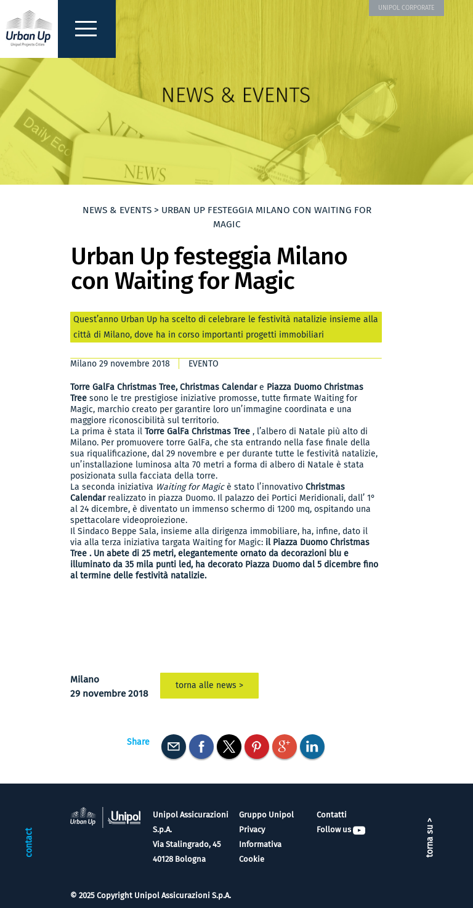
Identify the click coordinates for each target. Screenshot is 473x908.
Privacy (252, 829)
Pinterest (257, 746)
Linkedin (312, 746)
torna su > (429, 837)
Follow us (341, 829)
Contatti (332, 814)
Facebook (201, 746)
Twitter (229, 746)
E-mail (173, 746)
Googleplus (284, 746)
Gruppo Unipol (266, 814)
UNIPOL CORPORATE (406, 8)
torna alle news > (209, 685)
